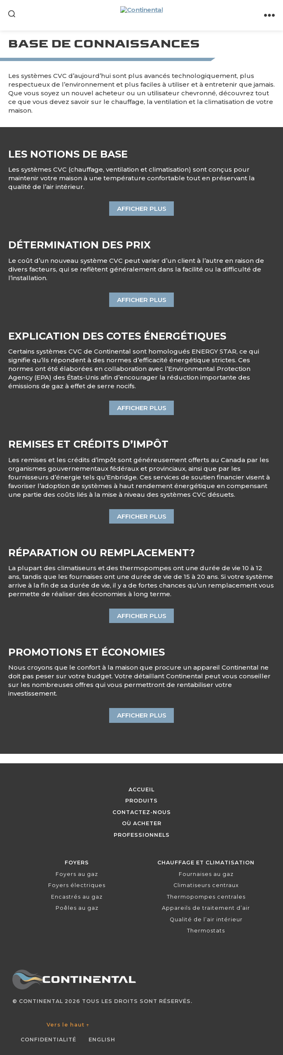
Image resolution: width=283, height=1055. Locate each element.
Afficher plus (141, 208)
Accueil (141, 789)
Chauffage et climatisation (206, 862)
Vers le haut (68, 1025)
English (102, 1039)
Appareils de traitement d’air (206, 908)
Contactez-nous (141, 812)
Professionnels (142, 835)
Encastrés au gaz (77, 897)
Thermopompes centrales (206, 897)
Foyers (77, 862)
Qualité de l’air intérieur (206, 919)
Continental (41, 1001)
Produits (141, 801)
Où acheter (141, 823)
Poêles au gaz (77, 908)
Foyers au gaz (77, 874)
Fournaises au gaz (206, 874)
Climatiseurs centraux (206, 885)
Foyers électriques (76, 885)
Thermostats (206, 931)
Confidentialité (48, 1039)
